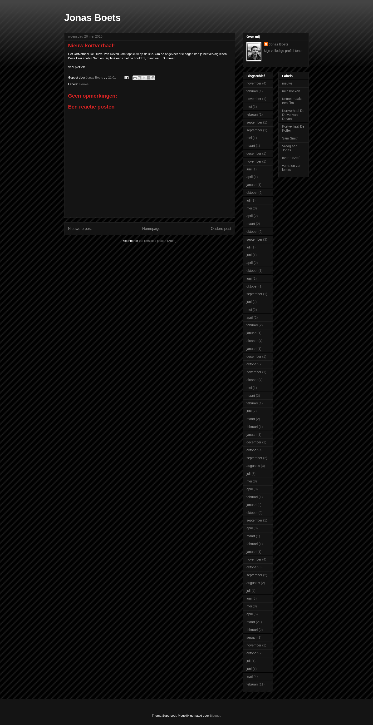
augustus (253, 466)
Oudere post (221, 229)
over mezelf (290, 158)
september (254, 122)
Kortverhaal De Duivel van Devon (293, 115)
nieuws (83, 84)
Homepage (151, 229)
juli (248, 200)
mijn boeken (291, 91)
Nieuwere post (80, 229)
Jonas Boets (92, 17)
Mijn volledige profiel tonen (284, 51)
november (253, 83)
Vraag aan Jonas (289, 148)
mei (249, 107)
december (253, 153)
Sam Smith (290, 138)
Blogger (215, 715)
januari (251, 185)
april (249, 177)
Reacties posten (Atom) (160, 241)
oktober (252, 192)
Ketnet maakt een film (292, 101)
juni (249, 169)
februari (252, 91)
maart (250, 146)
